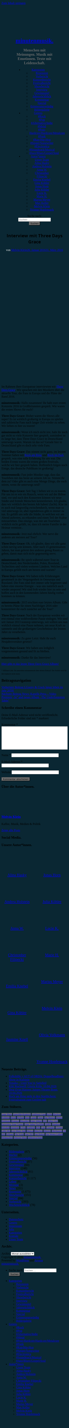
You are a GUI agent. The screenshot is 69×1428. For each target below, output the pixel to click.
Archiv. (5, 1258)
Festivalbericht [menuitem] (25, 1298)
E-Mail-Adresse (11, 766)
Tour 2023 (29, 1138)
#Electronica (41, 146)
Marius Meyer (41, 199)
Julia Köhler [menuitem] (23, 1398)
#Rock (42, 116)
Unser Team (42, 159)
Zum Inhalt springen (13, 3)
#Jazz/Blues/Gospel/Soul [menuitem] (31, 1365)
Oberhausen (57, 1135)
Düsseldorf (25, 1125)
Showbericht (41, 86)
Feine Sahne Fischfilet (34, 1128)
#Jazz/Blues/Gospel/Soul (44, 153)
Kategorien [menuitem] (15, 1285)
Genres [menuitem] (13, 1328)
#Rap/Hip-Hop (42, 139)
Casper (33, 1122)
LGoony (59, 1132)
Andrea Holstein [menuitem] (26, 1378)
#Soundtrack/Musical (42, 149)
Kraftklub (30, 1132)
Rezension (42, 73)
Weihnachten (7, 1142)
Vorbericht (42, 76)
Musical (30, 1135)
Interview (41, 89)
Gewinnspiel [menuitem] (23, 1308)
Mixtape (14, 1189)
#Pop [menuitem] (19, 1335)
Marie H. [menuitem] (21, 1405)
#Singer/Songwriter (41, 143)
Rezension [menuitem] (22, 1288)
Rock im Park (55, 455)
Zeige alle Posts (10, 834)
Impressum (15, 1230)
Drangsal (15, 1125)
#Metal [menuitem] (20, 1341)
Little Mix (5, 1135)
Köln (38, 1132)
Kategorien (38, 69)
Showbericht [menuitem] (23, 1301)
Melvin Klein (42, 206)
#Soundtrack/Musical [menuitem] (28, 1361)
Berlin (49, 1118)
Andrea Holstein (42, 166)
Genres (38, 113)
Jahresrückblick (42, 96)
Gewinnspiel (41, 93)
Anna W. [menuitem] (21, 1381)
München (38, 1135)
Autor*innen (38, 156)
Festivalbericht (42, 83)
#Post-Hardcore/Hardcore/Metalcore (47, 131)
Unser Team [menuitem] (23, 1371)
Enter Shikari (36, 1125)
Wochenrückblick (19, 1209)
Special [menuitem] (20, 1318)
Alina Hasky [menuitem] (23, 1375)
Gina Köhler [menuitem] (23, 1391)
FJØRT (48, 1128)
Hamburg (56, 1128)
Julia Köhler (42, 189)
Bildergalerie (41, 109)
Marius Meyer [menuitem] (24, 1408)
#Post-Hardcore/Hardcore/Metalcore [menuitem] (37, 1345)
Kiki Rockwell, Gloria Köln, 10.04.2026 (32, 1090)
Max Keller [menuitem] (23, 1411)
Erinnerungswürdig (42, 106)
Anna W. (42, 169)
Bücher (13, 1159)
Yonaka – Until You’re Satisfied (27, 1087)
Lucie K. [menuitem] (21, 1401)
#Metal (42, 126)
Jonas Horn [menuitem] (22, 1395)
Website (6, 776)
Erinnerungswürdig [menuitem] (27, 1321)
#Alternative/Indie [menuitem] (27, 1338)
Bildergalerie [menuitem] (23, 1325)
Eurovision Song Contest (12, 1128)
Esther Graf (53, 1125)
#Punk (42, 136)
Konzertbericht (42, 79)
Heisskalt (5, 1132)
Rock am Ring (33, 455)
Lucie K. (42, 193)
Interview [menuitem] (21, 1305)
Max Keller (42, 203)
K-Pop (23, 1132)
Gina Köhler (42, 183)
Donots (59, 1122)
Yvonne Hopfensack (42, 209)
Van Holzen (39, 1138)
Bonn (27, 1122)
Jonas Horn (41, 186)
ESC (45, 1125)
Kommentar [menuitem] (23, 1315)
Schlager (10, 1138)
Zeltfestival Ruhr (35, 1142)
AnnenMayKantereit (22, 1118)
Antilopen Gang (39, 1118)
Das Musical (49, 1122)
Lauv (43, 1132)
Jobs (11, 1233)
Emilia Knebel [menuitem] (24, 1388)
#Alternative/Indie (42, 123)
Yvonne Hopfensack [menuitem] (28, 1418)
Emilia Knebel (41, 179)
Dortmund (5, 1125)
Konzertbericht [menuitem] (25, 1295)
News (12, 1192)
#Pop (42, 119)
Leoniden (50, 1132)
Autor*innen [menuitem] (16, 1368)
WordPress (22, 1264)
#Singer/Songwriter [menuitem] (27, 1355)
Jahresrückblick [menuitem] (25, 1311)
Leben (12, 1186)
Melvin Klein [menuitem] (24, 1415)
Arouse (39, 1264)
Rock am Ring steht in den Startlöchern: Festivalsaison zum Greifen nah (32, 1102)
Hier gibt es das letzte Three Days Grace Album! (30, 663)
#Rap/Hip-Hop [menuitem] (25, 1351)
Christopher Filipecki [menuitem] (28, 1385)
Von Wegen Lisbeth (54, 1138)
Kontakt (13, 1240)
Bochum (20, 1122)
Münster (47, 1135)
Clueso (40, 1122)
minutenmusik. (34, 40)
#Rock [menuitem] (20, 1331)
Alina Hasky (41, 163)
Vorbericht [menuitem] (22, 1291)
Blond (13, 1122)
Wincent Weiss (20, 1142)
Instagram (14, 1132)
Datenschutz (16, 1223)
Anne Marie (6, 1118)
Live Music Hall (18, 1135)
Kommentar (42, 99)
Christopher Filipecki (42, 174)
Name (6, 759)
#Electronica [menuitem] (23, 1358)
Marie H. (42, 196)
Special (42, 103)
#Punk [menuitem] (20, 1348)
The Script (19, 1138)
